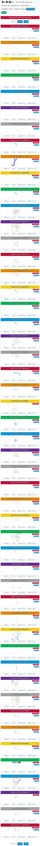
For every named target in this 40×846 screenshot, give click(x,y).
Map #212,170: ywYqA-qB (20, 189)
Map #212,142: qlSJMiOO (20, 645)
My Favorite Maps (20, 2)
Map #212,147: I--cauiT (20, 564)
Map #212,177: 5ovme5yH (20, 75)
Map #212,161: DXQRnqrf (20, 336)
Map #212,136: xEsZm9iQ (20, 743)
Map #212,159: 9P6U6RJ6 (20, 368)
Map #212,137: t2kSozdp (20, 727)
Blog (3, 12)
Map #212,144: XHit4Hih (20, 613)
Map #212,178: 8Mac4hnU (20, 58)
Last (26, 21)
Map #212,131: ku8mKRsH (20, 825)
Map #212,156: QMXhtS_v (20, 417)
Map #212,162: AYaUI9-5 (20, 319)
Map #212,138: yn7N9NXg (20, 711)
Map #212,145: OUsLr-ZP (20, 596)
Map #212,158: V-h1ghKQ (20, 385)
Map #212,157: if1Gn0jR (20, 401)
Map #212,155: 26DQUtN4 (20, 433)
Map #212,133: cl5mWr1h (20, 792)
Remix (6, 38)
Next (20, 21)
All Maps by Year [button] (15, 5)
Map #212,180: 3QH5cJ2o (20, 26)
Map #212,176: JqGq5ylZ (20, 91)
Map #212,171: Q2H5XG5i (20, 173)
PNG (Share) (32, 38)
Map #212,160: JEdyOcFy (20, 352)
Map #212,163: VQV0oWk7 (20, 303)
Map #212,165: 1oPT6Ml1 (20, 270)
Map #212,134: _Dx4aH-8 (20, 776)
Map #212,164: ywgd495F (20, 287)
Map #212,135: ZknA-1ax (20, 760)
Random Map (30, 9)
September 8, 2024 (19, 9)
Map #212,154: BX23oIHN (20, 450)
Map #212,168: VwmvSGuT (20, 221)
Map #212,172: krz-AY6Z (19, 156)
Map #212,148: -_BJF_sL (20, 548)
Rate (13, 38)
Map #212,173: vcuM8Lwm (20, 140)
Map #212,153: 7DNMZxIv (20, 466)
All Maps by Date (6, 5)
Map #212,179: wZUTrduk (20, 42)
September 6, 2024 (7, 9)
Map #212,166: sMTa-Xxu (20, 254)
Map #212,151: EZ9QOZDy (20, 499)
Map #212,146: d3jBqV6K (20, 580)
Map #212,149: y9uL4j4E (20, 531)
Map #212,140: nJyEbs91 (20, 678)
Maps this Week (25, 5)
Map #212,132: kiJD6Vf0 (20, 808)
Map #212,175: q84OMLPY (20, 107)
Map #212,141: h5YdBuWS (20, 662)
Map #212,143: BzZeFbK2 (20, 629)
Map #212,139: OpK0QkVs (20, 694)
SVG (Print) (21, 38)
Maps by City (28, 2)
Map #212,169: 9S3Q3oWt (20, 205)
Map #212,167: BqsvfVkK (20, 238)
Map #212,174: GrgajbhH (20, 124)
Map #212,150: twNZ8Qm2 (20, 515)
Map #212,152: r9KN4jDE (20, 482)
